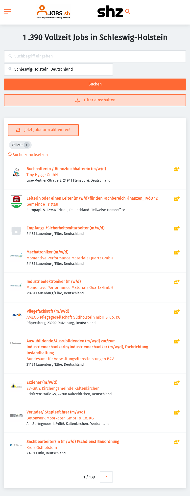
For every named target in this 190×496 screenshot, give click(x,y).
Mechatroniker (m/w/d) (47, 252)
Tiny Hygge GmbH (42, 174)
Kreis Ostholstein (41, 447)
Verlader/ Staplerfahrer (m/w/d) (55, 412)
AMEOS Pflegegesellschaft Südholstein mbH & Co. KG (73, 317)
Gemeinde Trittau (42, 204)
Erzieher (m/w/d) (41, 382)
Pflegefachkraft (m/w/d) (47, 311)
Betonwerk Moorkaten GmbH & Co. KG (60, 418)
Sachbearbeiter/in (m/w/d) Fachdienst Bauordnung (72, 441)
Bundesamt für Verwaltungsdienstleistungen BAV (70, 359)
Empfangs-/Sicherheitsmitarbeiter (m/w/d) (65, 228)
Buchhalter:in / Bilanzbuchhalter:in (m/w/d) (66, 168)
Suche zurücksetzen (28, 154)
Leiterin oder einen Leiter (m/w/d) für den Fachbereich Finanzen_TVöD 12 (92, 198)
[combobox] (95, 56)
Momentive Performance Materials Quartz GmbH (69, 258)
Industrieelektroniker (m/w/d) (53, 281)
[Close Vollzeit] (27, 145)
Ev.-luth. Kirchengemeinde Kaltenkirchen (62, 388)
